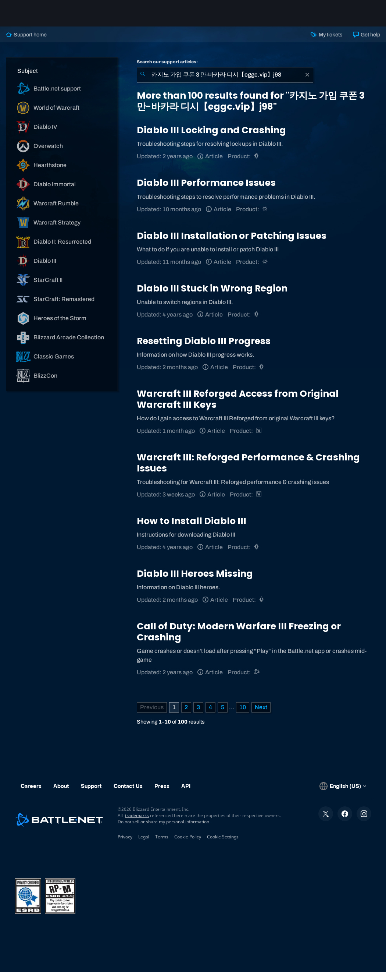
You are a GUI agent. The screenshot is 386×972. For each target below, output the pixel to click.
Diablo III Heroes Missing (195, 573)
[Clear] (307, 74)
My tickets (326, 35)
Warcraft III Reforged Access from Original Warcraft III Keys (238, 399)
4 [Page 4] (210, 707)
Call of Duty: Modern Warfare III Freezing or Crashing (239, 632)
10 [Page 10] (242, 707)
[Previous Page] (152, 707)
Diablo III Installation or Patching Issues (231, 235)
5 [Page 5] (222, 707)
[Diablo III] (257, 156)
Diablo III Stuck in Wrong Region (212, 288)
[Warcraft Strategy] (259, 431)
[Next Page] (261, 707)
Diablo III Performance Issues (206, 182)
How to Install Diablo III (191, 521)
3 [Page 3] (198, 707)
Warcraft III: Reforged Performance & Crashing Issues (248, 463)
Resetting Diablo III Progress (204, 341)
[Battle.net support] (257, 672)
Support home (26, 35)
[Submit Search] (143, 74)
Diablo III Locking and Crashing (211, 130)
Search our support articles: (167, 61)
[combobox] (225, 74)
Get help (366, 35)
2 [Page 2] (186, 707)
